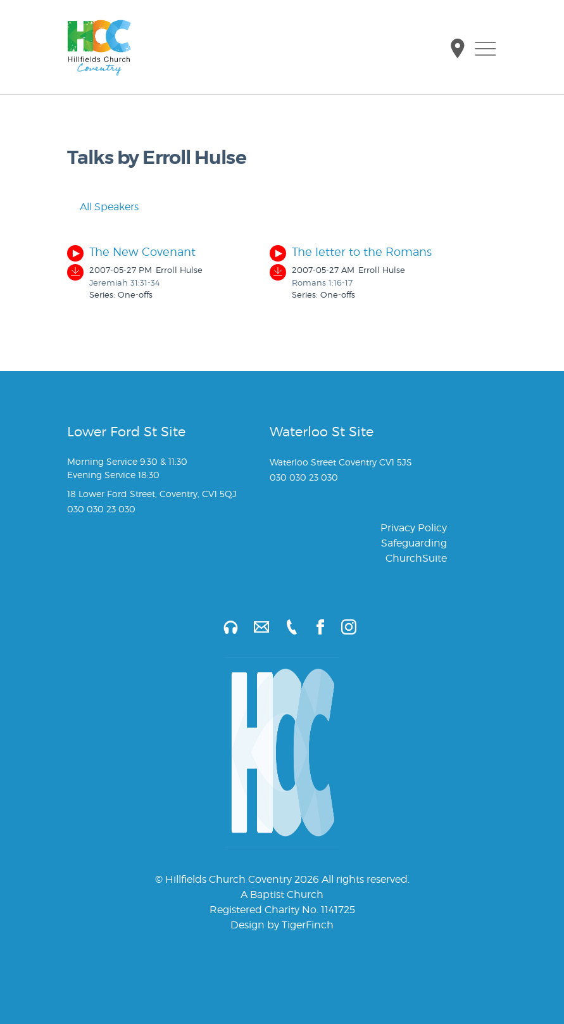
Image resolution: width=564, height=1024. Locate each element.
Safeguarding (414, 543)
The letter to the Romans (362, 251)
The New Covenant (142, 251)
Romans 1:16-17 (322, 282)
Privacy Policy (413, 528)
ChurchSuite (416, 558)
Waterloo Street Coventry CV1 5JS (341, 462)
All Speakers (103, 207)
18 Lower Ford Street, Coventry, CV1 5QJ (152, 493)
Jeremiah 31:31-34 (124, 282)
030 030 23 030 (101, 508)
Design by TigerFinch (282, 925)
